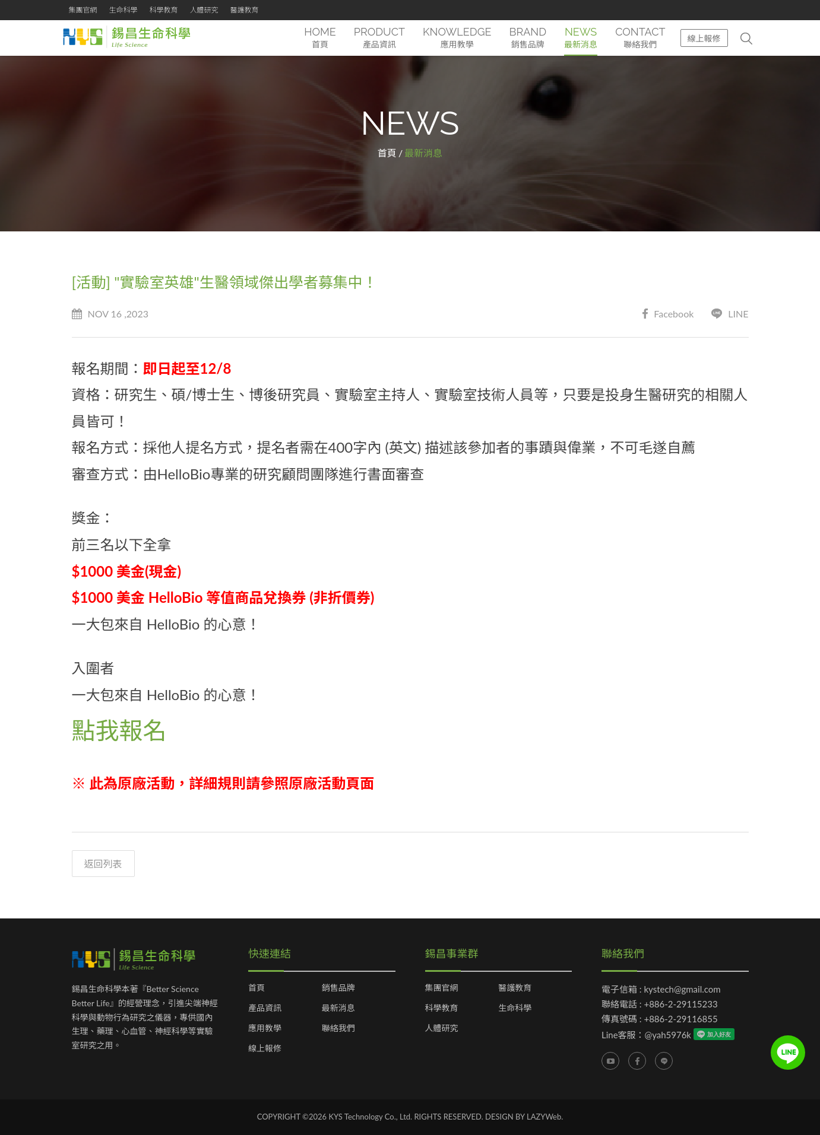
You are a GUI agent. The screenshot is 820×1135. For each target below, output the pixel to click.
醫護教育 (244, 9)
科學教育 (164, 9)
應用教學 (264, 1029)
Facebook (668, 314)
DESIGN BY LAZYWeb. (524, 1117)
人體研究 (204, 9)
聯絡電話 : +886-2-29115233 (659, 1004)
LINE (729, 314)
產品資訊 (264, 1008)
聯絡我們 (338, 1029)
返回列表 (103, 864)
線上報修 (704, 38)
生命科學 (123, 9)
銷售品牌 (338, 988)
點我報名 (119, 730)
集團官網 (83, 9)
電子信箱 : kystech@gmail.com (661, 989)
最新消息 (338, 1008)
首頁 (387, 152)
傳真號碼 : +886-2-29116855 (659, 1019)
